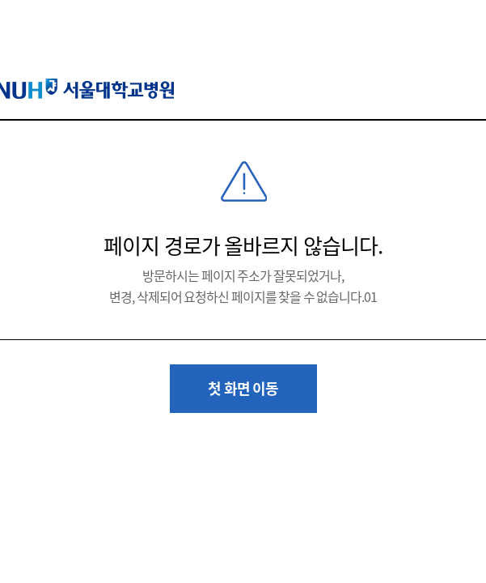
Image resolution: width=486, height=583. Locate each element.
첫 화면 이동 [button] (243, 388)
